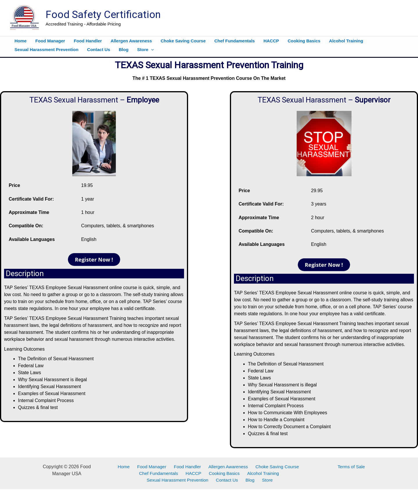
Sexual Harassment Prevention (181, 480)
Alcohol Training (260, 473)
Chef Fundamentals (161, 473)
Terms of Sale (351, 466)
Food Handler (186, 466)
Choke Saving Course (273, 466)
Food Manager (152, 466)
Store (265, 480)
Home (126, 466)
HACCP (194, 473)
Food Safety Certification (103, 15)
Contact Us (229, 480)
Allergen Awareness (225, 466)
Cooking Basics (223, 473)
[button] (151, 49)
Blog (250, 480)
